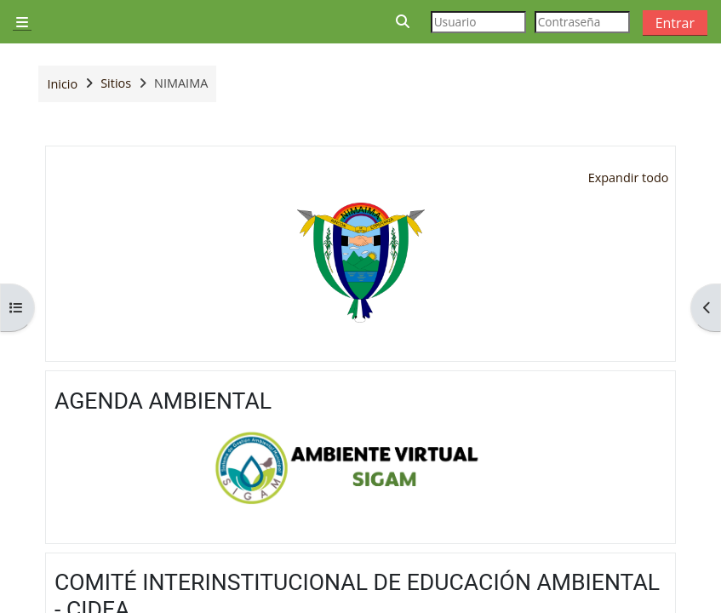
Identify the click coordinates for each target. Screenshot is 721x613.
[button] (403, 22)
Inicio (62, 84)
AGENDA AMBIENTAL (163, 400)
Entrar (675, 23)
